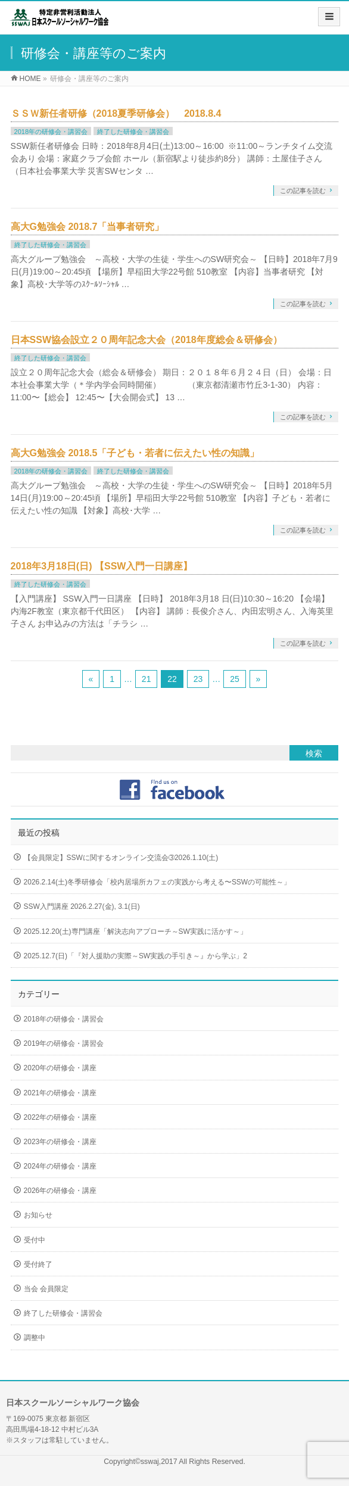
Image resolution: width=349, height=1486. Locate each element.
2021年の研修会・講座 (60, 1093)
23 (198, 679)
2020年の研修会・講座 (60, 1068)
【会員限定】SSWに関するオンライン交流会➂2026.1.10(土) (121, 857)
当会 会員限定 (46, 1289)
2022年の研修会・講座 (60, 1117)
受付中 (34, 1240)
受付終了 (38, 1264)
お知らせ (38, 1215)
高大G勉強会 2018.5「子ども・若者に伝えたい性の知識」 (135, 453)
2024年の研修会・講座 (60, 1166)
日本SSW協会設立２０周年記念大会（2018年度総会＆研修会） (146, 340)
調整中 (34, 1338)
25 (234, 679)
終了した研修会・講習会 (133, 131)
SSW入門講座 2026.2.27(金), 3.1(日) (82, 906)
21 (146, 679)
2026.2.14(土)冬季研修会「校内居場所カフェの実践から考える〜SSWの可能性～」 (157, 882)
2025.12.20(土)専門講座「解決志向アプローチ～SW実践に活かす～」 (135, 931)
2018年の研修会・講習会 (51, 131)
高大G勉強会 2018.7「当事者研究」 (87, 227)
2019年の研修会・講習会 (64, 1043)
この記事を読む (303, 190)
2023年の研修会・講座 (60, 1142)
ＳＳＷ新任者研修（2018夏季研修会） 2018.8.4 (116, 113)
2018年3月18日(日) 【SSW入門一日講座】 (102, 566)
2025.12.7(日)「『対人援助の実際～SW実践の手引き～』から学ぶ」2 (135, 956)
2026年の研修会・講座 (60, 1190)
